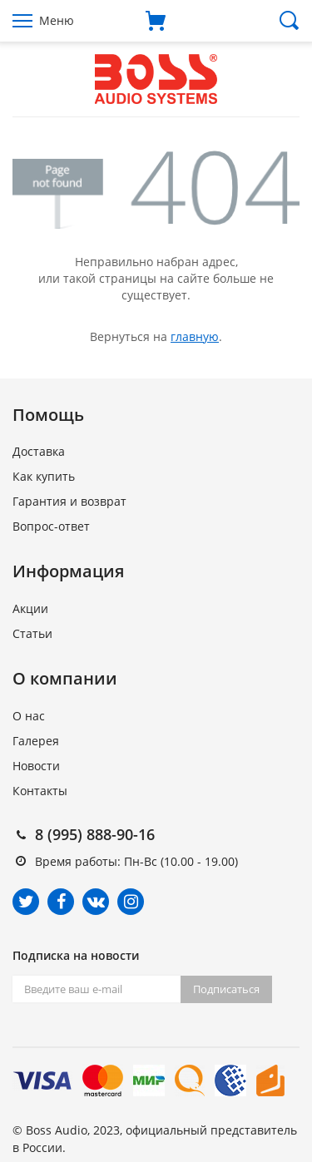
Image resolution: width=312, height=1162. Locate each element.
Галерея (35, 741)
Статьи (32, 633)
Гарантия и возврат (69, 501)
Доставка (38, 451)
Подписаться (226, 989)
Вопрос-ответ (51, 526)
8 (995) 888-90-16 (95, 834)
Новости (36, 766)
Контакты (39, 791)
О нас (28, 716)
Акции (30, 608)
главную (195, 336)
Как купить (43, 476)
